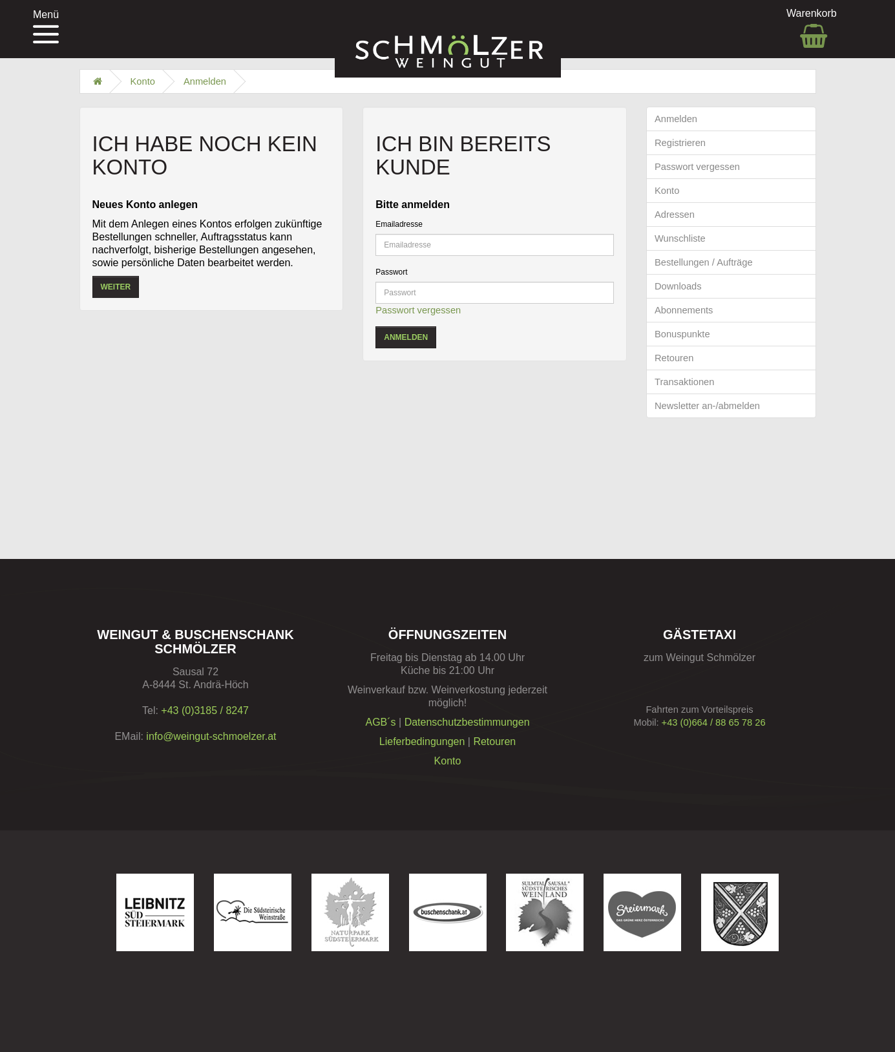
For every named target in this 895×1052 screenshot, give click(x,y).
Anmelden (205, 81)
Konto (143, 81)
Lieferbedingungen (422, 741)
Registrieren (680, 143)
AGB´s (380, 722)
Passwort (391, 272)
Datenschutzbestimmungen (467, 722)
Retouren (674, 358)
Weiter (116, 286)
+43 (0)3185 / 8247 (205, 710)
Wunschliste (680, 238)
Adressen (675, 214)
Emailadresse (399, 224)
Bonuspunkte (682, 334)
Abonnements (684, 310)
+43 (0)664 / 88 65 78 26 (714, 722)
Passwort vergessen (418, 310)
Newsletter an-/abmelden (707, 406)
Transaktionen (684, 382)
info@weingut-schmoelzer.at (211, 736)
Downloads (678, 286)
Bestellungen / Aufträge (704, 262)
